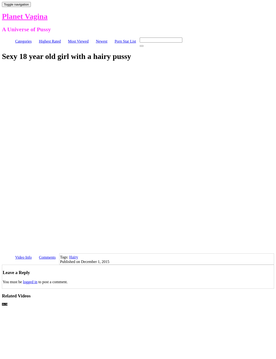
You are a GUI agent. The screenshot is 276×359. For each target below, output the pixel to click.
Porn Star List (125, 41)
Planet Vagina (24, 16)
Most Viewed (78, 41)
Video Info (23, 257)
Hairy (73, 257)
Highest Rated (50, 41)
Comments (47, 257)
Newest (101, 41)
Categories (23, 41)
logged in (30, 282)
